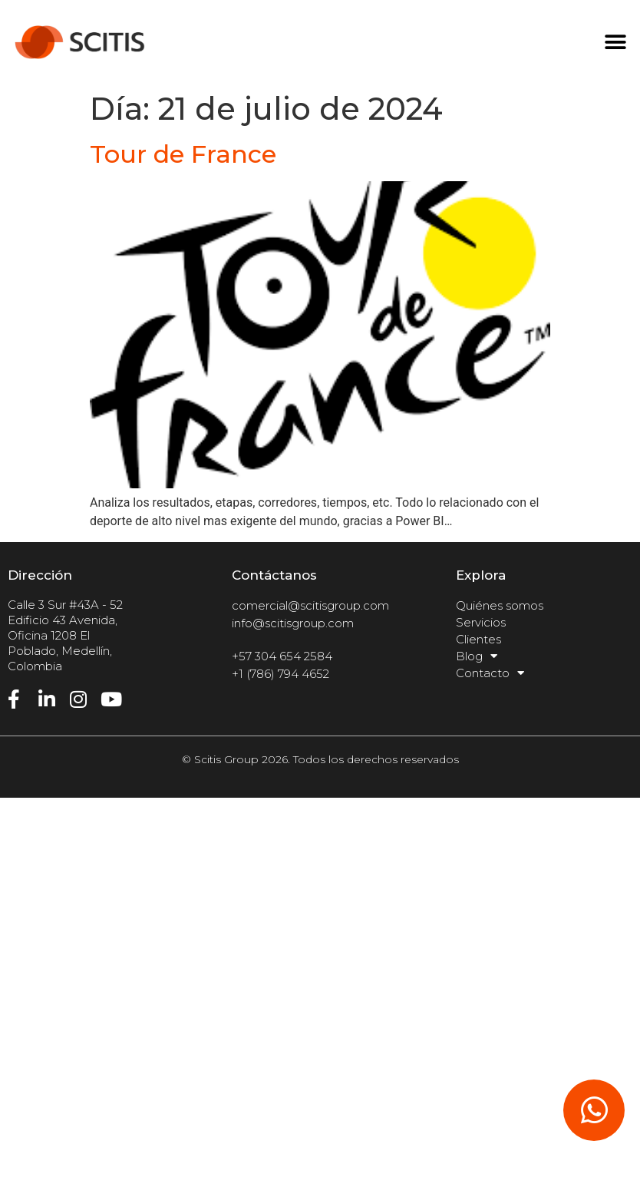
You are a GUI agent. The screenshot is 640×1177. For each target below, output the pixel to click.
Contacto (490, 673)
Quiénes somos (499, 605)
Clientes (478, 639)
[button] (615, 42)
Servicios (481, 622)
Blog (476, 656)
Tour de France (183, 154)
